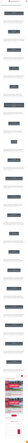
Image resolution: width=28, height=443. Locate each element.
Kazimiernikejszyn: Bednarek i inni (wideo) (14, 179)
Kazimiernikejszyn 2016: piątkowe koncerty (14, 344)
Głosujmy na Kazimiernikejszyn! (14, 270)
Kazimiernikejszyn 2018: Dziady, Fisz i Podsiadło (14, 13)
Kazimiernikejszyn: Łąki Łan (14, 124)
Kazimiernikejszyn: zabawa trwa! (14, 197)
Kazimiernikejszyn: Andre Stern (14, 160)
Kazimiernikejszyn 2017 (14, 234)
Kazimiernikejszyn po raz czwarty (14, 215)
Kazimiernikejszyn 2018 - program (14, 50)
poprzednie (18, 375)
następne (25, 375)
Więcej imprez (14, 415)
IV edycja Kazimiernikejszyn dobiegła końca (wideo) (14, 106)
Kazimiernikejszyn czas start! (14, 32)
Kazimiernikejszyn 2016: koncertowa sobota (14, 325)
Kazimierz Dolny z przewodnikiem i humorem (13, 391)
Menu (26, 1)
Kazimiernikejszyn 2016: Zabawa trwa (14, 362)
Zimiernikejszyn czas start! (14, 252)
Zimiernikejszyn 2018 (14, 87)
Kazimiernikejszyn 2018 (14, 68)
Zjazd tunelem (14, 142)
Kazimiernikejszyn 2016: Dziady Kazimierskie (14, 307)
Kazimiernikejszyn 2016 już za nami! (14, 289)
